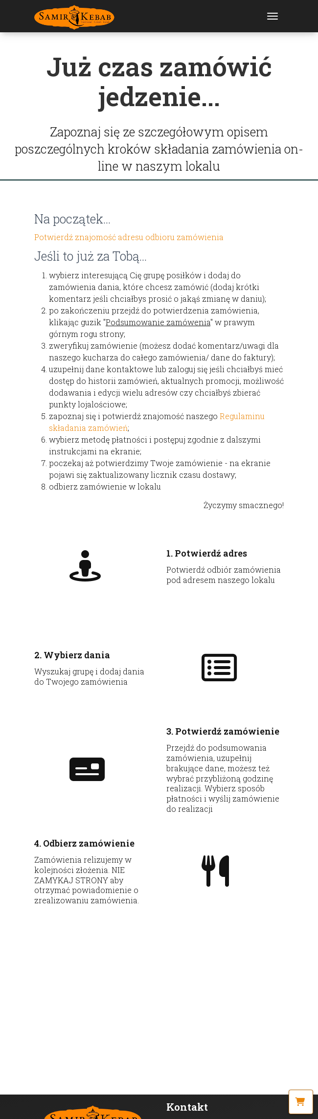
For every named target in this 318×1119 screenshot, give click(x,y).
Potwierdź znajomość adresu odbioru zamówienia (129, 237)
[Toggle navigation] (272, 16)
